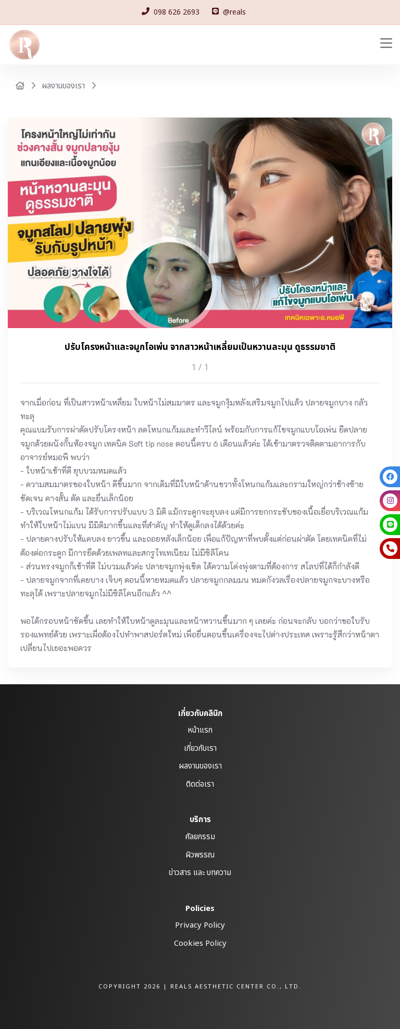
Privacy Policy (200, 925)
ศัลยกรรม (200, 837)
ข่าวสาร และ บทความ (200, 873)
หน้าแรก (200, 730)
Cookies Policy (200, 943)
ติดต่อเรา (200, 784)
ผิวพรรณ (200, 855)
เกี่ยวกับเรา (200, 748)
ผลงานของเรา (63, 86)
